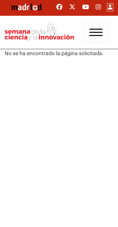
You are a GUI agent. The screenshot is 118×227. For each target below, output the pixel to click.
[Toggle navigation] (96, 32)
